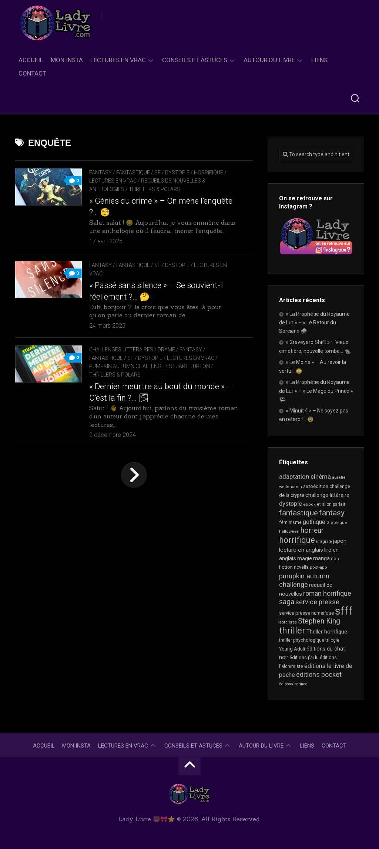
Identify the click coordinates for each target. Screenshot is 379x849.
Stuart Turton (189, 366)
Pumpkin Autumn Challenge (126, 366)
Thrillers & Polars (154, 189)
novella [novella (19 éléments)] (301, 567)
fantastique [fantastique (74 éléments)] (298, 512)
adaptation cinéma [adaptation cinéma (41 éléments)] (305, 476)
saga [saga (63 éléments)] (286, 602)
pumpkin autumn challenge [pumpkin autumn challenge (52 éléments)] (304, 580)
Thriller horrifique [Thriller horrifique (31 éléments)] (326, 631)
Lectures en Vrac (118, 60)
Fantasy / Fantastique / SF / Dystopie (139, 173)
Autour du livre (269, 60)
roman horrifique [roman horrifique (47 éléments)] (327, 593)
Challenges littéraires (121, 349)
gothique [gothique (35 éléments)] (314, 521)
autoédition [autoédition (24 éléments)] (315, 486)
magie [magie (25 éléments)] (304, 558)
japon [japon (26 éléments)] (339, 541)
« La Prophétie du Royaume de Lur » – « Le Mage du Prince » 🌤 (316, 390)
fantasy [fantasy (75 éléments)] (332, 512)
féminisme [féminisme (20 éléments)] (290, 522)
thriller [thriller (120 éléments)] (292, 630)
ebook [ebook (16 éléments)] (309, 504)
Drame (166, 349)
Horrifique (208, 173)
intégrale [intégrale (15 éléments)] (324, 541)
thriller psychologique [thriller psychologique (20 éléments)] (301, 640)
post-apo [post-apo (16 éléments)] (318, 567)
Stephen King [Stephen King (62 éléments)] (319, 621)
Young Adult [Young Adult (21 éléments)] (292, 649)
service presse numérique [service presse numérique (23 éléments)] (306, 613)
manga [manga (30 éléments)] (321, 558)
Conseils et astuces (194, 60)
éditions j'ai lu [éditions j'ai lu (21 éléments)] (304, 657)
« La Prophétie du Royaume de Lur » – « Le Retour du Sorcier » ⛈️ (314, 322)
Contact (32, 73)
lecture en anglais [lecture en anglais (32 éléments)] (301, 549)
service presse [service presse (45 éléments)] (317, 602)
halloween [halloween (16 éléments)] (289, 531)
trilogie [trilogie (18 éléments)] (332, 640)
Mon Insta (67, 60)
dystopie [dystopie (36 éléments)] (290, 503)
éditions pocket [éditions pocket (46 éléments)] (319, 674)
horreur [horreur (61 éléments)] (312, 530)
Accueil (31, 60)
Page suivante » (134, 475)
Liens (319, 60)
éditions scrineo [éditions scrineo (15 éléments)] (293, 684)
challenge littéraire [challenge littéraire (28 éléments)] (327, 495)
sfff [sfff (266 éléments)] (344, 611)
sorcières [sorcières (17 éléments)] (288, 622)
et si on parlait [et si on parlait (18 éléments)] (331, 504)
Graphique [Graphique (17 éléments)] (336, 522)
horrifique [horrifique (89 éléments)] (297, 540)
